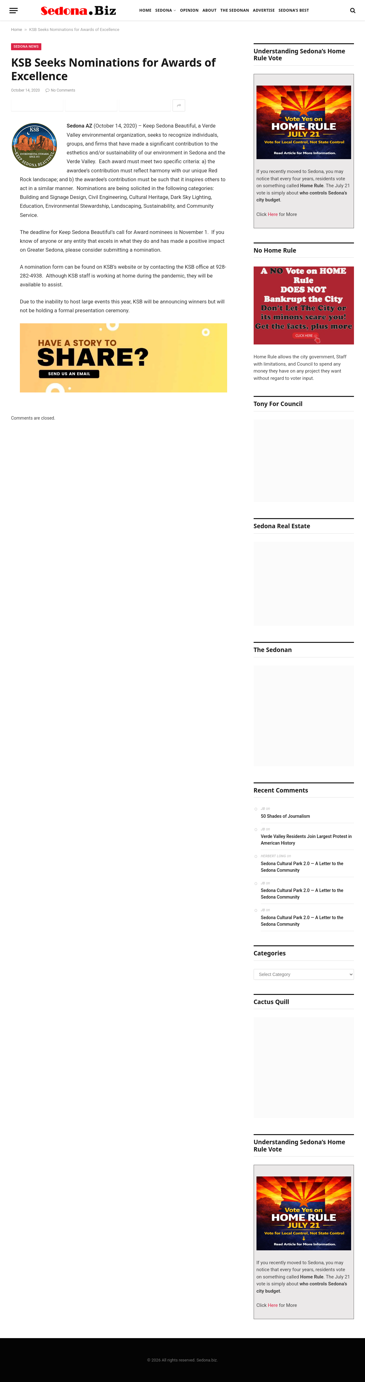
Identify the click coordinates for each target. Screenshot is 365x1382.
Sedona (163, 10)
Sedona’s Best (294, 10)
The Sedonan (234, 10)
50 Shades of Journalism (285, 816)
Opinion (189, 10)
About (210, 10)
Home (145, 10)
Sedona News (26, 47)
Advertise (264, 10)
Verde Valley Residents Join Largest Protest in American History (306, 840)
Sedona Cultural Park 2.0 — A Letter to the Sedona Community (302, 867)
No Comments (60, 90)
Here (272, 214)
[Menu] (13, 10)
